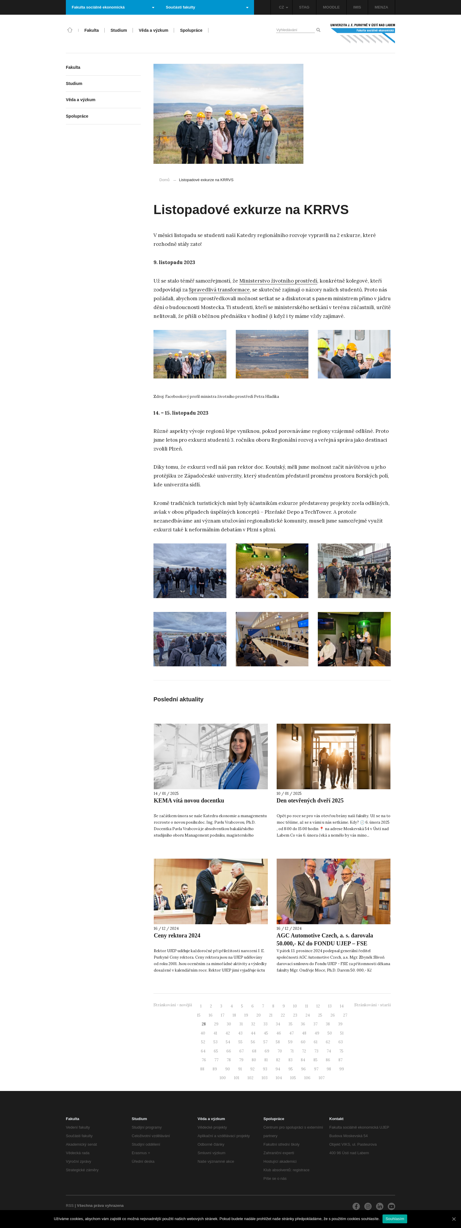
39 (340, 1024)
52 (203, 1042)
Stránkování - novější (172, 1004)
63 (340, 1042)
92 (252, 1069)
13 (330, 1006)
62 (328, 1042)
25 (320, 1015)
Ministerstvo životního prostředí (278, 281)
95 (290, 1069)
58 (278, 1042)
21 (271, 1015)
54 (228, 1042)
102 (250, 1077)
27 (345, 1015)
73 (316, 1051)
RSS (70, 1205)
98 (329, 1069)
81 (266, 1059)
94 (277, 1069)
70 (280, 1051)
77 (216, 1059)
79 (241, 1059)
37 (315, 1024)
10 (295, 1006)
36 (303, 1024)
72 (304, 1051)
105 (293, 1077)
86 (328, 1059)
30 (229, 1024)
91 (240, 1069)
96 (303, 1069)
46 (278, 1033)
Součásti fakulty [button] (207, 7)
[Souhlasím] (454, 1219)
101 (236, 1077)
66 (228, 1051)
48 (304, 1033)
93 (265, 1069)
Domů (164, 180)
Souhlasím (394, 1219)
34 (278, 1024)
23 (295, 1015)
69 (267, 1051)
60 (303, 1042)
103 (265, 1077)
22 (283, 1015)
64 (203, 1051)
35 (290, 1024)
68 (254, 1051)
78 (229, 1059)
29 (216, 1024)
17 (222, 1015)
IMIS (357, 7)
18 (234, 1015)
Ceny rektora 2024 (177, 935)
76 (204, 1059)
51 (342, 1033)
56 (253, 1042)
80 (254, 1059)
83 (290, 1059)
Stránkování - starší (372, 1004)
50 (330, 1033)
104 (279, 1077)
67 (241, 1051)
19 (246, 1015)
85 (315, 1059)
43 (240, 1033)
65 (216, 1051)
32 (253, 1024)
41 (215, 1033)
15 (199, 1015)
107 (322, 1077)
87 (340, 1059)
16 (211, 1015)
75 (341, 1051)
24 (307, 1015)
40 (203, 1033)
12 (318, 1006)
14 (342, 1006)
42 (228, 1033)
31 (241, 1024)
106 (307, 1077)
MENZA (381, 7)
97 (316, 1069)
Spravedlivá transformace (219, 289)
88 (202, 1069)
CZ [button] (283, 7)
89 (215, 1069)
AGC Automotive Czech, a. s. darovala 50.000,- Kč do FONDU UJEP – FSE (325, 939)
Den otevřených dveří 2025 (310, 800)
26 (332, 1015)
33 (265, 1024)
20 (258, 1015)
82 (278, 1059)
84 (303, 1059)
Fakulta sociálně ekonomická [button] (113, 7)
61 (316, 1042)
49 (317, 1033)
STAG (304, 7)
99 (341, 1069)
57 (265, 1042)
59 (290, 1042)
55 (240, 1042)
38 (328, 1024)
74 (329, 1051)
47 (291, 1033)
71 (292, 1051)
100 (223, 1077)
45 (266, 1033)
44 (253, 1033)
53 (215, 1042)
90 (227, 1069)
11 (306, 1006)
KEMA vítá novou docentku (189, 800)
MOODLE (331, 7)
